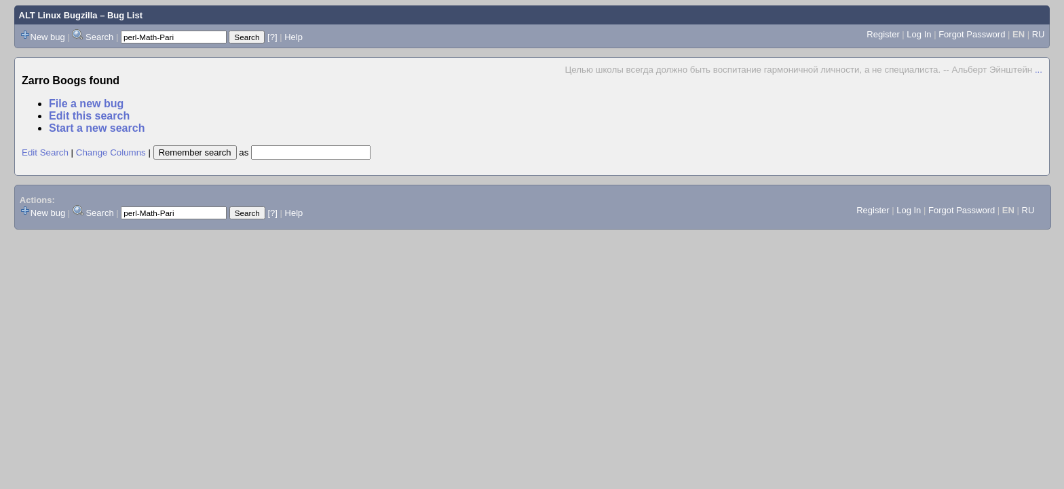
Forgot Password (971, 34)
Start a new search (97, 128)
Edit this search (89, 116)
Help (293, 37)
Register (883, 34)
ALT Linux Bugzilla (58, 15)
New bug (48, 37)
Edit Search (45, 152)
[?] (272, 37)
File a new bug (86, 103)
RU (1038, 34)
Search (99, 37)
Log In (919, 34)
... (1038, 70)
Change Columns (111, 152)
